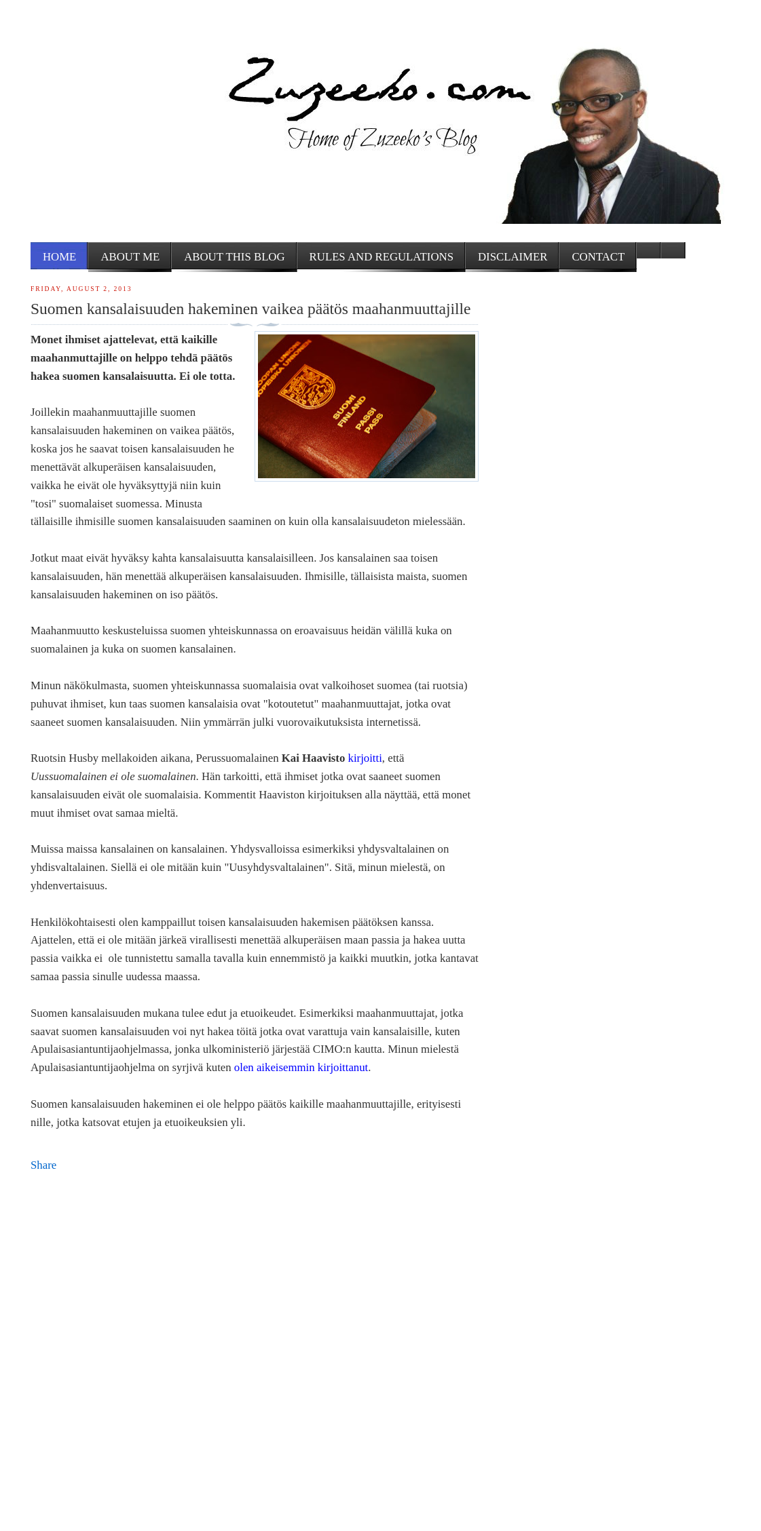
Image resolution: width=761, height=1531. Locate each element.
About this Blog (234, 256)
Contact (598, 256)
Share (43, 1165)
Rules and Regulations (381, 256)
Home (59, 256)
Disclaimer (512, 256)
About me (130, 256)
